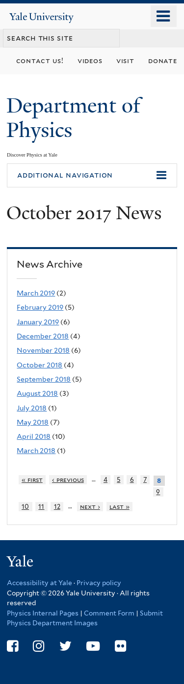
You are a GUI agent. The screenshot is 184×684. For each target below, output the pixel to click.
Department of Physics (73, 117)
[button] (92, 175)
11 (41, 506)
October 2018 (39, 365)
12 (57, 506)
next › (90, 506)
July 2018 (32, 408)
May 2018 (33, 422)
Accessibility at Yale (39, 583)
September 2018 (44, 379)
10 (25, 506)
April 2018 (34, 436)
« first (32, 479)
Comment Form (109, 613)
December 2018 (43, 336)
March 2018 (36, 451)
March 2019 (36, 293)
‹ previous (68, 479)
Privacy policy (99, 583)
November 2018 (43, 350)
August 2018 (37, 393)
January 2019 (38, 322)
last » (119, 506)
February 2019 (40, 307)
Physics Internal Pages (43, 613)
